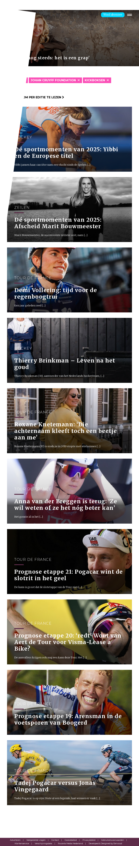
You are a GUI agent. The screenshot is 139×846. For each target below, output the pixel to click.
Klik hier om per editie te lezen (35, 97)
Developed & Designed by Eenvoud (105, 843)
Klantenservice (22, 843)
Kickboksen (95, 80)
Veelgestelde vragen (36, 840)
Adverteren (15, 840)
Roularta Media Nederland (70, 843)
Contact (55, 840)
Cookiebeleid (71, 840)
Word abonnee (112, 14)
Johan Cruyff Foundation (53, 80)
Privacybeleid (89, 840)
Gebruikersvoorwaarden (112, 840)
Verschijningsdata (43, 843)
